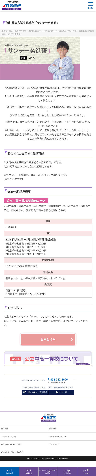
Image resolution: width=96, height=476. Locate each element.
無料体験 (28, 471)
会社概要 (4, 430)
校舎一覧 (63, 392)
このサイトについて (8, 438)
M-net (86, 471)
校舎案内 (67, 471)
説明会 (48, 471)
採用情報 (52, 430)
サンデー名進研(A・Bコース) (25, 175)
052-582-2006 (59, 379)
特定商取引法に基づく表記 (11, 445)
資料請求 (9, 471)
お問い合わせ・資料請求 (37, 392)
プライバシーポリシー (57, 438)
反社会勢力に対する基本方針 (12, 453)
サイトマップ (54, 445)
